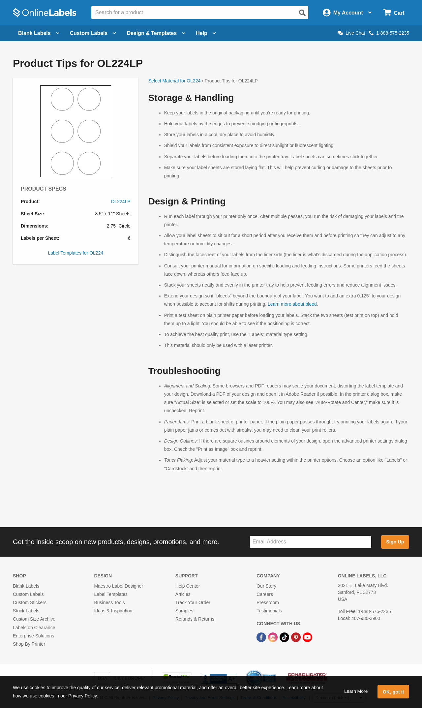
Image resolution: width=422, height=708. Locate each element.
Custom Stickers (29, 602)
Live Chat (351, 33)
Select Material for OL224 (174, 80)
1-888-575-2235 (389, 33)
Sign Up (395, 541)
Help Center (187, 586)
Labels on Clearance (34, 627)
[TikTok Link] (285, 637)
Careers (264, 594)
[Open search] (302, 13)
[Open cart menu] (393, 12)
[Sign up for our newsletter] (310, 542)
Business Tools (109, 602)
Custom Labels (28, 594)
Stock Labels (26, 610)
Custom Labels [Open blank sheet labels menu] (93, 33)
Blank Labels (26, 586)
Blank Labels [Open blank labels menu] (38, 33)
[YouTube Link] (307, 637)
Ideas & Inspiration (113, 610)
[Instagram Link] (273, 637)
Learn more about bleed (292, 304)
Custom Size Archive (34, 619)
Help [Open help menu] (206, 33)
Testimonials (269, 610)
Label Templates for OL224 (75, 253)
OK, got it (393, 691)
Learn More (356, 691)
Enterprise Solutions (33, 635)
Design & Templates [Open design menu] (156, 33)
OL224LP (120, 201)
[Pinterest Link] (296, 637)
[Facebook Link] (261, 637)
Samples (184, 610)
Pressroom (267, 602)
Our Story (266, 586)
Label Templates (111, 594)
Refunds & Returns (194, 619)
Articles (183, 594)
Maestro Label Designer (118, 586)
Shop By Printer (29, 644)
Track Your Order (192, 602)
